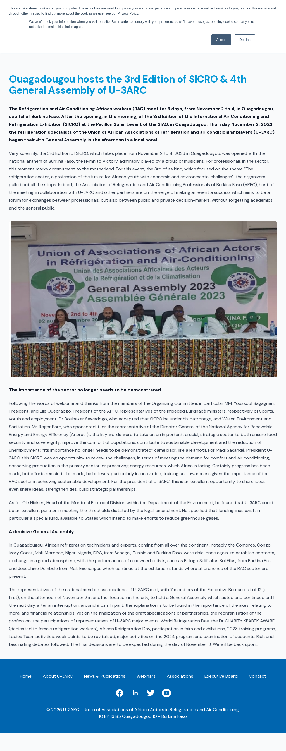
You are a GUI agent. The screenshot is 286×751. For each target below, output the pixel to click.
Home (26, 676)
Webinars (146, 676)
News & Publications (104, 676)
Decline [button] (245, 40)
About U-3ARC (58, 676)
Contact (257, 676)
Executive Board (221, 676)
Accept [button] (221, 40)
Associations (180, 676)
